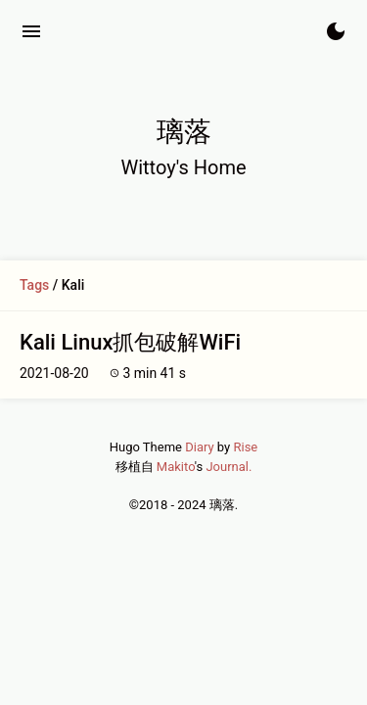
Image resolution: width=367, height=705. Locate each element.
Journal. (229, 466)
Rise (245, 447)
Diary (199, 447)
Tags (34, 285)
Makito (176, 466)
